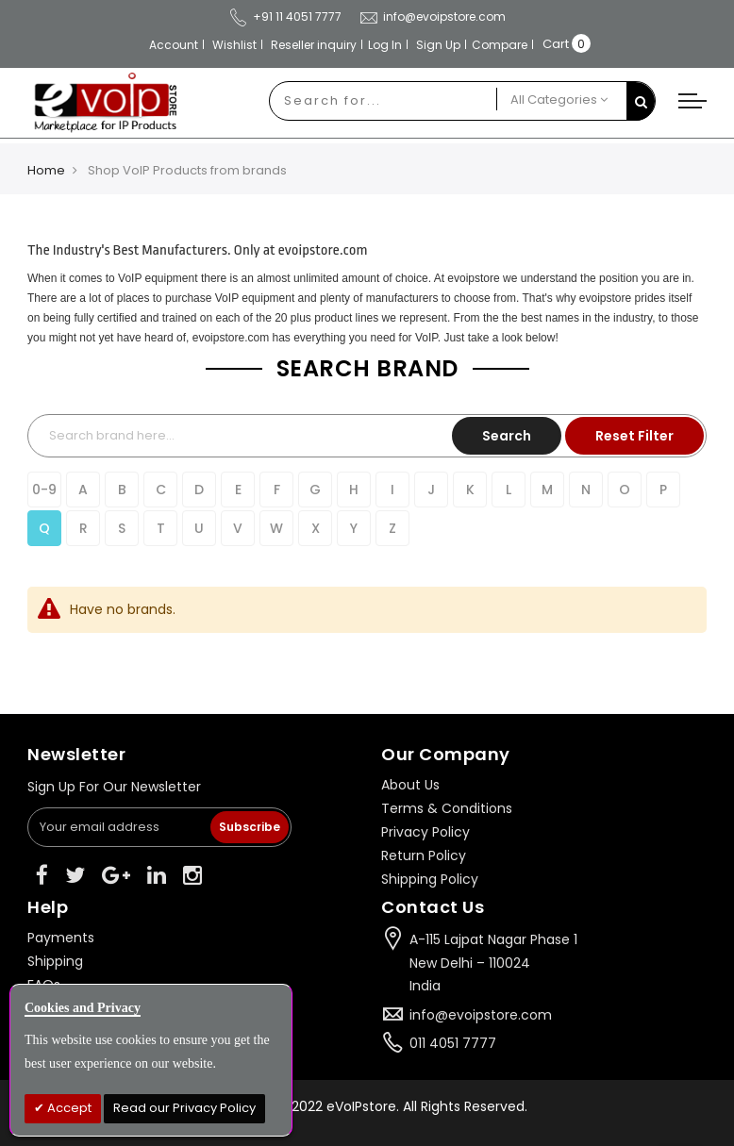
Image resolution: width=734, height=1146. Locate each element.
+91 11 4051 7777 (285, 16)
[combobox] (383, 101)
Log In (385, 45)
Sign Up (438, 45)
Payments (60, 937)
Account (173, 45)
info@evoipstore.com (432, 16)
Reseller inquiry (314, 45)
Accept (68, 1108)
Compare (499, 45)
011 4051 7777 (452, 1043)
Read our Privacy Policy (184, 1108)
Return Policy (423, 855)
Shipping (55, 961)
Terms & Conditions (446, 808)
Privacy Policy (425, 831)
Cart (555, 44)
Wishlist (234, 45)
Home (46, 170)
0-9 (44, 489)
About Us (410, 784)
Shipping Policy (429, 879)
